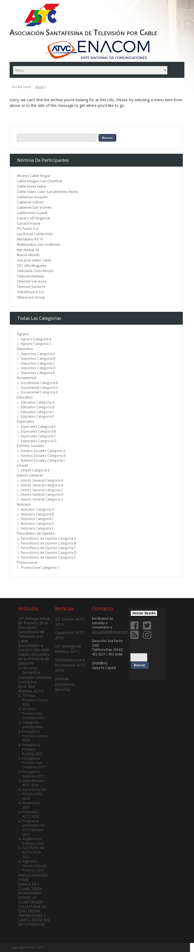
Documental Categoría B (39, 383)
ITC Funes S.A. (28, 228)
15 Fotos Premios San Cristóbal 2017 (33, 713)
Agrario (23, 334)
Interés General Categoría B (42, 485)
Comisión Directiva (34, 677)
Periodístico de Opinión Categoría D (48, 552)
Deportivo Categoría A (38, 354)
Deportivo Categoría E (38, 372)
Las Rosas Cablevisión (35, 233)
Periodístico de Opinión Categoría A (48, 538)
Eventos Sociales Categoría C (43, 460)
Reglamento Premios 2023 (33, 841)
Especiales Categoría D (38, 441)
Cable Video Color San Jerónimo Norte (47, 191)
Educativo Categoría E (37, 416)
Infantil (22, 465)
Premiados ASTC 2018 (31, 814)
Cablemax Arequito (32, 197)
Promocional (27, 562)
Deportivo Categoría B (38, 358)
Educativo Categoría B (38, 407)
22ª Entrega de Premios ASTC (68, 649)
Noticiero (24, 504)
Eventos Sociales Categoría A (43, 451)
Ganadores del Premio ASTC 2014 (34, 794)
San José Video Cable (34, 260)
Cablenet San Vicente (34, 207)
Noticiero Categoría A (37, 509)
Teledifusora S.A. (30, 291)
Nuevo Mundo (28, 254)
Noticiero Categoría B (37, 514)
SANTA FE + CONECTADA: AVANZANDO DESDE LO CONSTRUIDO (30, 893)
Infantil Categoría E (35, 470)
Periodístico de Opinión (36, 533)
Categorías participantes (32, 724)
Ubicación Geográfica (31, 670)
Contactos (27, 681)
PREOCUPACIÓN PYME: (32, 877)
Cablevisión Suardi (32, 212)
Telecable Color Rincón (35, 270)
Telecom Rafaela (30, 276)
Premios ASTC (30, 690)
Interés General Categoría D (42, 494)
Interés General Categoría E (42, 499)
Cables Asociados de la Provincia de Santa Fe (33, 659)
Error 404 (26, 686)
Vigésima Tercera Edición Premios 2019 (34, 866)
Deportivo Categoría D (38, 368)
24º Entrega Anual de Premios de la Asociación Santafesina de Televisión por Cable (33, 629)
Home (39, 87)
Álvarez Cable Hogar (33, 175)
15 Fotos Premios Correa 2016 (34, 700)
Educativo (25, 397)
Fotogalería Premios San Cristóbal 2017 (33, 763)
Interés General (29, 475)
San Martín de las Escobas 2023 (33, 852)
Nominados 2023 (31, 805)
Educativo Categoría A (38, 402)
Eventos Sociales (30, 445)
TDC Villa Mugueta (31, 265)
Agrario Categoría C (36, 343)
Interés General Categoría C (42, 490)
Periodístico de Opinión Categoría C (48, 548)
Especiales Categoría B (38, 431)
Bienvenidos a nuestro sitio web (33, 647)
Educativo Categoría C (38, 412)
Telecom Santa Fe (31, 286)
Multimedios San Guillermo (38, 244)
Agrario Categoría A (36, 339)
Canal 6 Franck (29, 223)
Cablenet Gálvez (30, 202)
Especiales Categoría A (38, 426)
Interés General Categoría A (42, 480)
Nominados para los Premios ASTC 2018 (70, 665)
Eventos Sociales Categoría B (43, 455)
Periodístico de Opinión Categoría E (48, 557)
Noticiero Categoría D (37, 523)
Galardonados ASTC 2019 (33, 783)
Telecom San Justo (31, 281)
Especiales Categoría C (38, 436)
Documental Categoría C (39, 387)
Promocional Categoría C (40, 567)
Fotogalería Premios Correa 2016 (34, 736)
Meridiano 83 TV (30, 239)
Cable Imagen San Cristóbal (39, 181)
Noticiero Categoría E (37, 528)
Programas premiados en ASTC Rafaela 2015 (33, 827)
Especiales (25, 421)
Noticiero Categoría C (37, 519)
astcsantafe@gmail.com (110, 632)
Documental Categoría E (39, 392)
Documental (26, 377)
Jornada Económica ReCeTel (64, 684)
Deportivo (25, 348)
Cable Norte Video (31, 186)
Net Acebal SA (28, 249)
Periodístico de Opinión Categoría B (48, 543)
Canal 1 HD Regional (33, 218)
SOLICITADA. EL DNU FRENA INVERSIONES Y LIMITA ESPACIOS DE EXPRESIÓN (34, 915)
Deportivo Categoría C (38, 363)
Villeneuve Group (31, 297)
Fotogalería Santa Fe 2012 (33, 773)
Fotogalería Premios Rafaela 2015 (32, 749)
